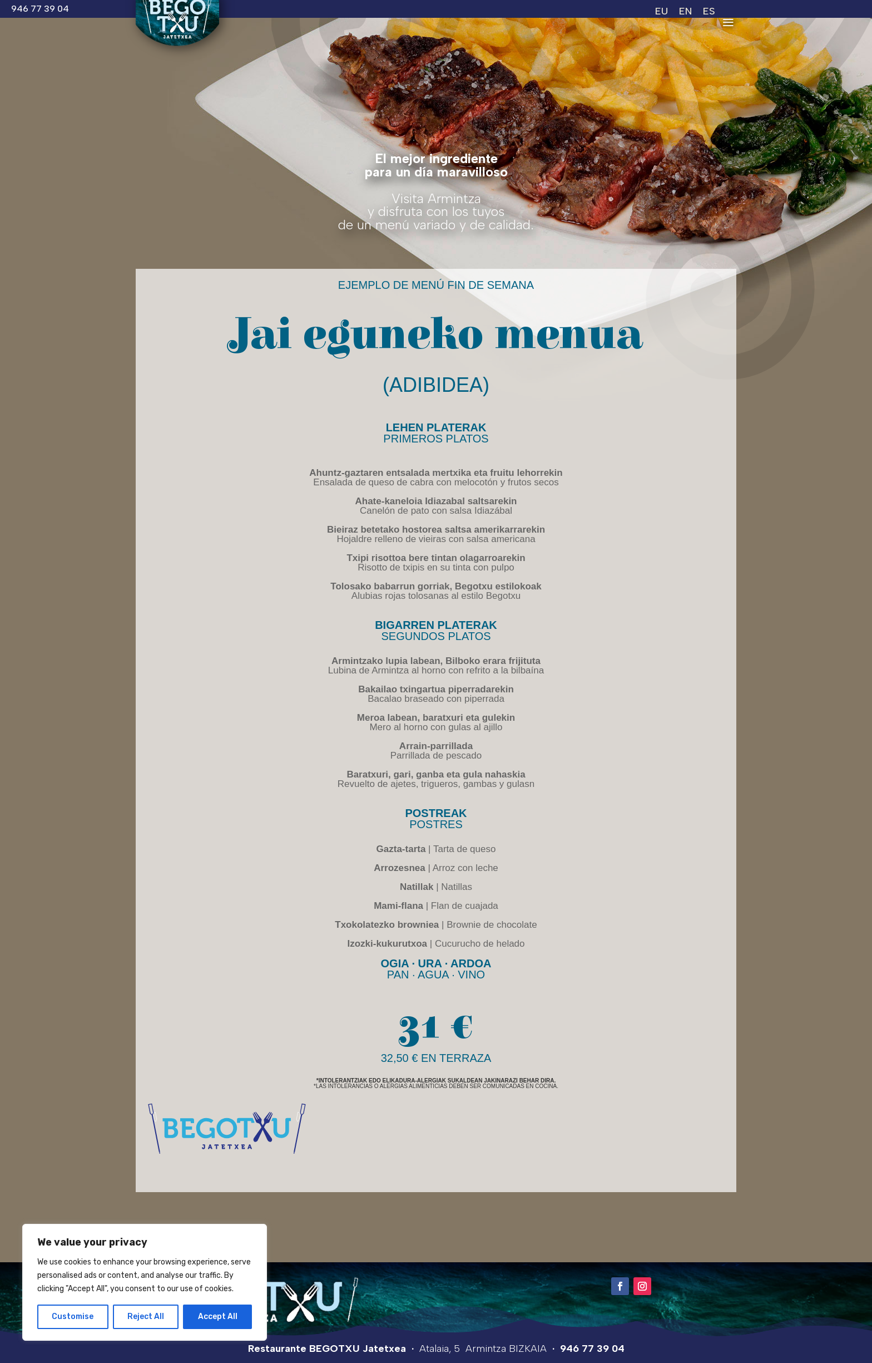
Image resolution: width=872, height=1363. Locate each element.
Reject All (145, 1316)
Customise (72, 1316)
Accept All (217, 1316)
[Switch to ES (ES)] (709, 10)
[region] (144, 1282)
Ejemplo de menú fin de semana (436, 285)
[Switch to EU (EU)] (661, 10)
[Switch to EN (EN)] (685, 10)
